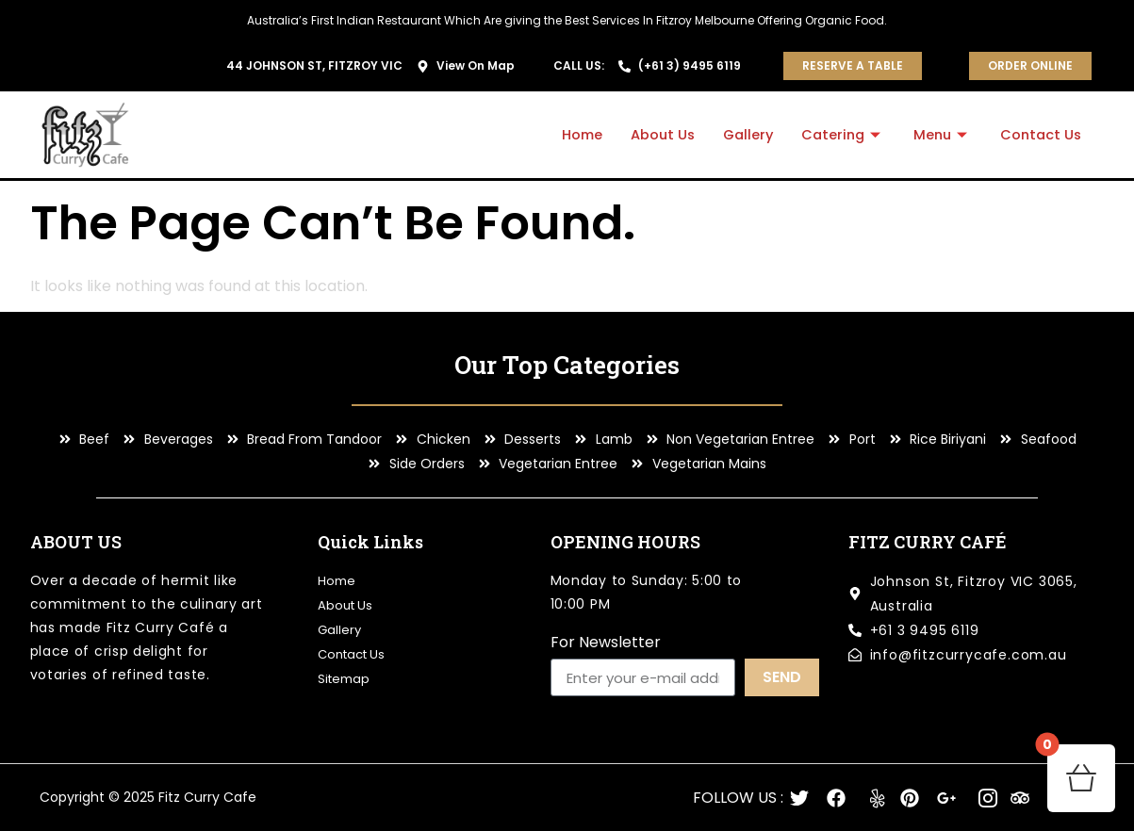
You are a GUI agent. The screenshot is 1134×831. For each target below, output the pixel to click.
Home (569, 134)
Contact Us (1039, 134)
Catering (837, 134)
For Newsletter (606, 644)
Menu (939, 134)
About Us (651, 134)
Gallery (739, 134)
